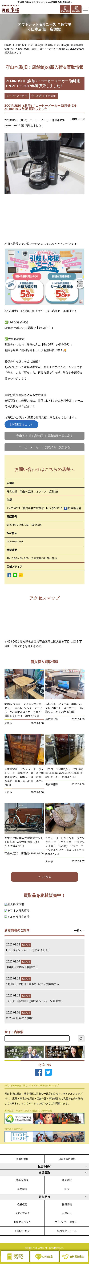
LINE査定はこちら (21, 424)
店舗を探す (21, 45)
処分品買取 (22, 1180)
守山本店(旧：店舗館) (42, 45)
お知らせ (67, 1213)
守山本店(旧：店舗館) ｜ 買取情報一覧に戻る (44, 435)
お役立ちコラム (22, 1222)
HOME (8, 45)
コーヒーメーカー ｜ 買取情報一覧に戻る (44, 447)
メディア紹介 (22, 1213)
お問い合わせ (22, 1230)
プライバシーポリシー (67, 1222)
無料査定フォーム (67, 1230)
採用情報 (67, 1204)
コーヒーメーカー (16, 95)
